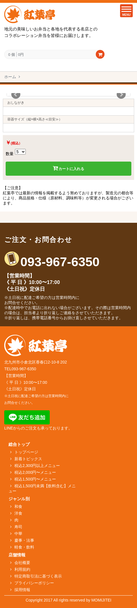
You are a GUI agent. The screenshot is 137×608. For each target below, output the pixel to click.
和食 (18, 506)
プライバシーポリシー (34, 583)
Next (121, 94)
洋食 (18, 513)
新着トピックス (28, 459)
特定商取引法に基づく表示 (38, 576)
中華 (18, 533)
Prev (15, 94)
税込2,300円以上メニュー (37, 465)
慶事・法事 (24, 540)
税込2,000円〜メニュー (35, 472)
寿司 (18, 527)
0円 (21, 54)
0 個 (11, 54)
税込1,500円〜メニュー (35, 479)
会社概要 (22, 562)
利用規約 (22, 569)
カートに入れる (68, 168)
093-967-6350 (59, 262)
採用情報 (22, 589)
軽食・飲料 (24, 547)
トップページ (26, 452)
